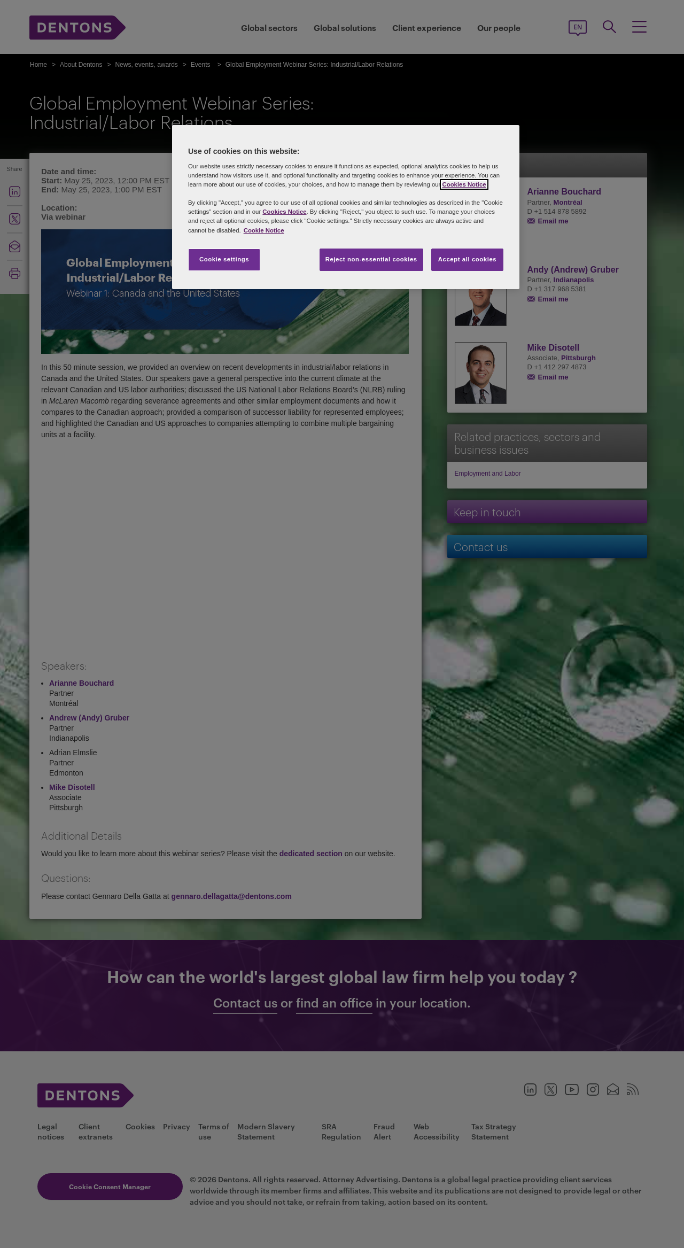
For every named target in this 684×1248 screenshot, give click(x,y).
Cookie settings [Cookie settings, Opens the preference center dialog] (224, 259)
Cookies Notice (464, 184)
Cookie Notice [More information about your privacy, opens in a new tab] (264, 230)
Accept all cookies (467, 259)
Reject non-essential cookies (371, 259)
